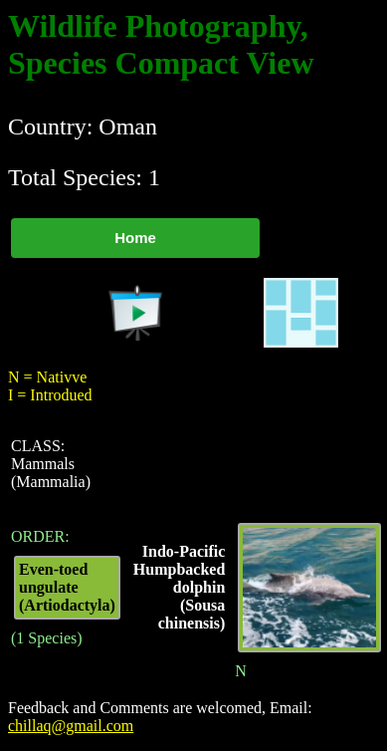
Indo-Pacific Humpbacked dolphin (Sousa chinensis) (179, 587)
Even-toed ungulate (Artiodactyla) (67, 587)
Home (135, 237)
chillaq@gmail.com (70, 725)
